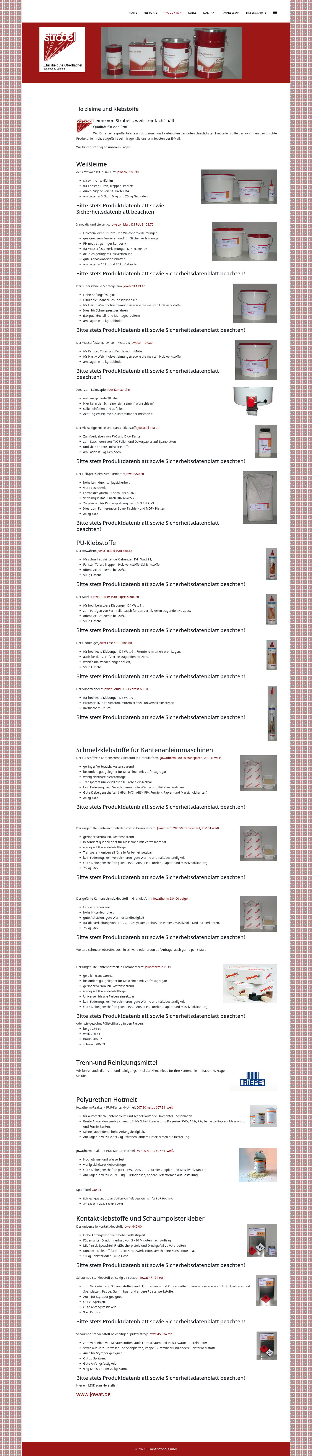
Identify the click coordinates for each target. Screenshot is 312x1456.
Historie (150, 13)
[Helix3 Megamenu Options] (275, 12)
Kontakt (209, 13)
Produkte (171, 13)
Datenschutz (256, 13)
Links (192, 13)
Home (133, 13)
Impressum (231, 13)
